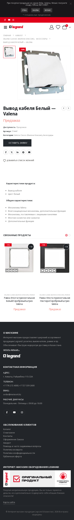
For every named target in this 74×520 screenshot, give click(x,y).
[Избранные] (58, 27)
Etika (24, 10)
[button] (66, 235)
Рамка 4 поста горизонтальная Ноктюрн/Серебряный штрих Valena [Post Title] (54, 300)
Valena (36, 10)
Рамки (32, 295)
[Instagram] (13, 20)
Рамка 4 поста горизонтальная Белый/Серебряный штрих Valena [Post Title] (19, 300)
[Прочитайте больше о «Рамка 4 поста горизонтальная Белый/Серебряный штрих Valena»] (31, 247)
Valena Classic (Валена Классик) (28, 135)
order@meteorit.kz (12, 394)
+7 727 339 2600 (27, 385)
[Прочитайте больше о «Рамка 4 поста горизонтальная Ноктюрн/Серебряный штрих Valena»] (66, 247)
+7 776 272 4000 (10, 385)
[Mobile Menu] (5, 27)
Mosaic (48, 10)
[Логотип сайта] (16, 27)
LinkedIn (17, 152)
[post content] (19, 266)
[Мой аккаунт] (51, 27)
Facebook (5, 152)
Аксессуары (48, 135)
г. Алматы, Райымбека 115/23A (18, 376)
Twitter (11, 152)
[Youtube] (9, 20)
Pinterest (23, 152)
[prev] (63, 108)
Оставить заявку (18, 142)
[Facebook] (5, 20)
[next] (68, 108)
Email (29, 152)
